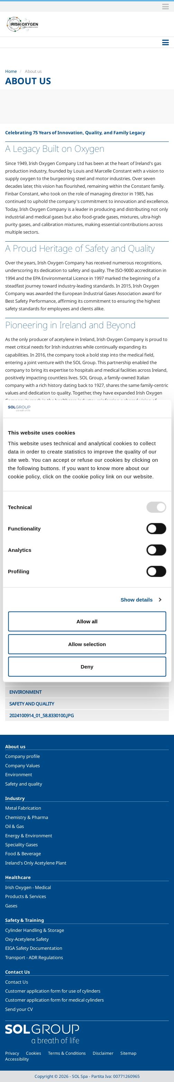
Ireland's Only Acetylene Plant (35, 863)
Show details (137, 599)
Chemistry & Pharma (26, 817)
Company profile (22, 756)
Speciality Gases (21, 844)
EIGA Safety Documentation (33, 948)
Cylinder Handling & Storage (34, 930)
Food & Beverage (23, 853)
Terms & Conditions (67, 1053)
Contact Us (16, 982)
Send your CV (19, 1009)
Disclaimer (103, 1053)
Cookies (33, 1053)
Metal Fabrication (23, 808)
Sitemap (128, 1053)
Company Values (22, 765)
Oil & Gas (14, 826)
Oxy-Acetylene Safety (27, 939)
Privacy (12, 1053)
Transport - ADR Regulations (34, 957)
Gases (11, 906)
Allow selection (87, 644)
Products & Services (25, 896)
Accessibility (17, 1059)
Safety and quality (23, 784)
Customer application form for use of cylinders (52, 991)
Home (11, 71)
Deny (87, 667)
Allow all (87, 621)
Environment (18, 774)
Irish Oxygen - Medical (28, 887)
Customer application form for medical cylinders (54, 1000)
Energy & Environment (28, 835)
